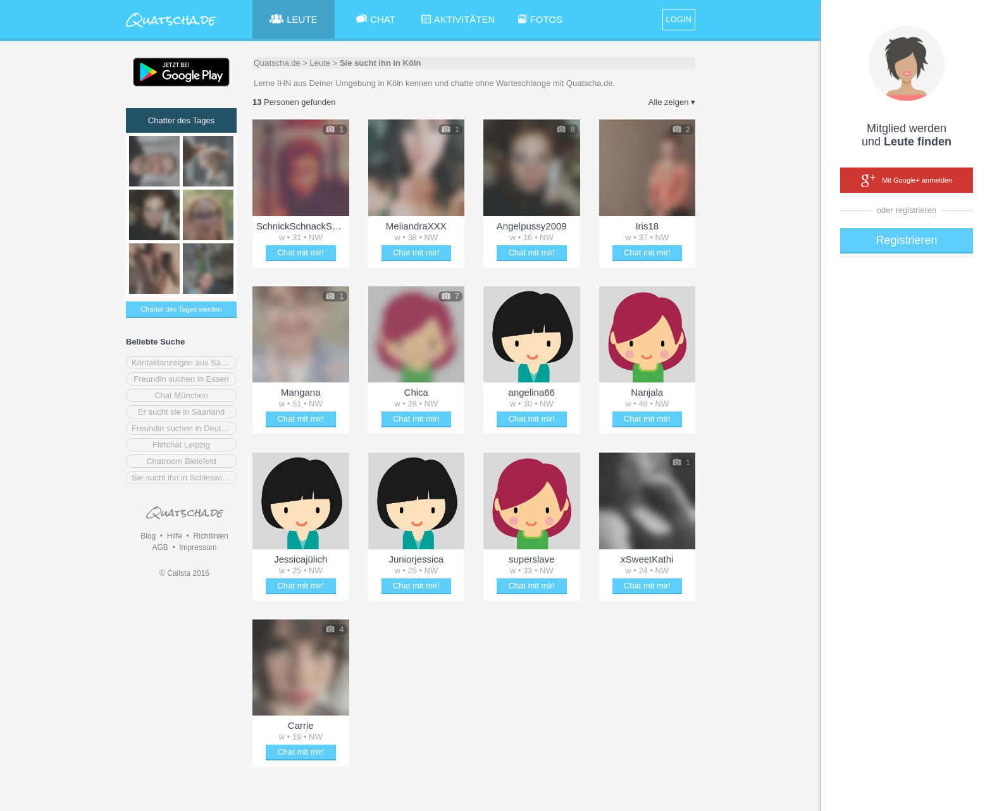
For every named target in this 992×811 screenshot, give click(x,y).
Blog (148, 536)
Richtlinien (210, 536)
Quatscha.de (277, 63)
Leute (320, 63)
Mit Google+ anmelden (906, 180)
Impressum (197, 547)
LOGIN (678, 19)
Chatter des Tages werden (180, 309)
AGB (160, 547)
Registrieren (906, 240)
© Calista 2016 (184, 573)
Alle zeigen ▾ (671, 102)
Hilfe (174, 536)
